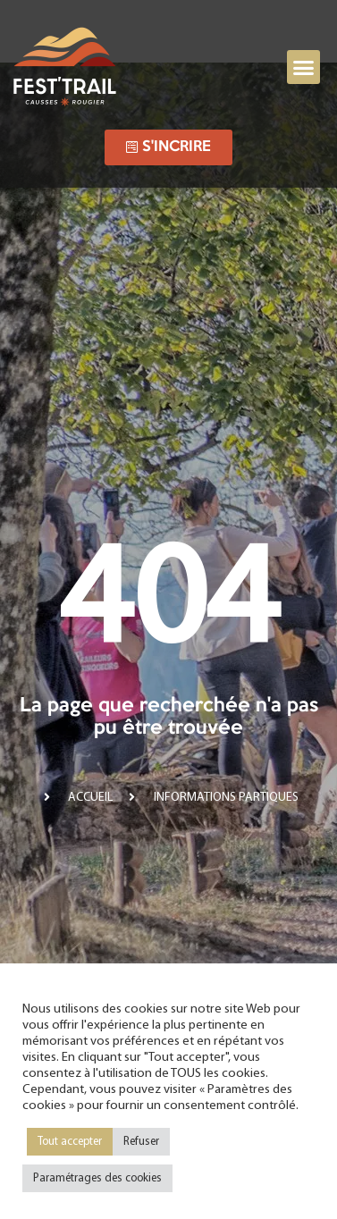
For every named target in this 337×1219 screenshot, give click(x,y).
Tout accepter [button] (70, 1142)
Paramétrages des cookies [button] (97, 1178)
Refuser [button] (141, 1142)
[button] (304, 67)
